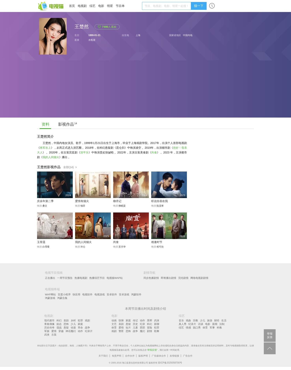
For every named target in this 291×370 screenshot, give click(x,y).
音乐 (181, 320)
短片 (128, 327)
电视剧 (82, 5)
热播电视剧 (81, 277)
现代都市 (49, 320)
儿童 (135, 327)
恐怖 (66, 324)
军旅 (46, 331)
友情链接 (174, 355)
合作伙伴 (130, 355)
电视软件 (87, 294)
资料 (45, 124)
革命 (80, 327)
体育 (114, 327)
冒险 (149, 327)
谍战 (59, 327)
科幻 (59, 320)
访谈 (200, 324)
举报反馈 (152, 350)
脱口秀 (197, 327)
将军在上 (45, 147)
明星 (110, 5)
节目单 (120, 5)
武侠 (46, 334)
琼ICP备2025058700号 (170, 362)
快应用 (76, 294)
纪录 (142, 324)
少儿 (73, 324)
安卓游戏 (124, 294)
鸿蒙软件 (136, 294)
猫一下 (198, 5)
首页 (72, 5)
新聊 (156, 324)
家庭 (80, 324)
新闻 (214, 324)
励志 (59, 324)
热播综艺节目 (97, 277)
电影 (101, 5)
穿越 (61, 331)
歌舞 (156, 331)
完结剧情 (183, 277)
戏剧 (87, 320)
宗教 (195, 320)
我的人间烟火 (51, 157)
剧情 (149, 331)
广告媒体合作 (159, 355)
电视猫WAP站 (115, 277)
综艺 (92, 5)
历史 (135, 324)
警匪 (121, 331)
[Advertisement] (145, 90)
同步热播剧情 (151, 277)
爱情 (54, 331)
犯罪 (80, 320)
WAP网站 (50, 294)
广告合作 (187, 355)
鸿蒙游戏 (50, 298)
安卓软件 (112, 294)
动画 (114, 320)
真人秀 (183, 324)
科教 (219, 327)
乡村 (73, 320)
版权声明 (143, 355)
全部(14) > (70, 167)
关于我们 (103, 355)
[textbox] (167, 6)
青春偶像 (49, 324)
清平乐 (84, 152)
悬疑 (66, 327)
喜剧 (66, 320)
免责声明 (116, 355)
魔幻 (142, 331)
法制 (222, 324)
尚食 (154, 152)
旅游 (209, 320)
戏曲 (188, 320)
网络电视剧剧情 (199, 277)
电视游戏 (99, 294)
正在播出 (50, 277)
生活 (224, 320)
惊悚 (121, 320)
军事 (212, 327)
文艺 (114, 324)
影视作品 (66, 124)
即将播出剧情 (168, 277)
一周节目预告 (65, 277)
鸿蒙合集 (62, 298)
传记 (135, 320)
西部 (142, 327)
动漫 (73, 327)
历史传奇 (49, 327)
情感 (188, 327)
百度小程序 (64, 294)
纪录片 (89, 331)
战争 (87, 327)
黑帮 (149, 320)
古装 (54, 334)
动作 (80, 331)
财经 (216, 320)
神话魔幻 (71, 331)
